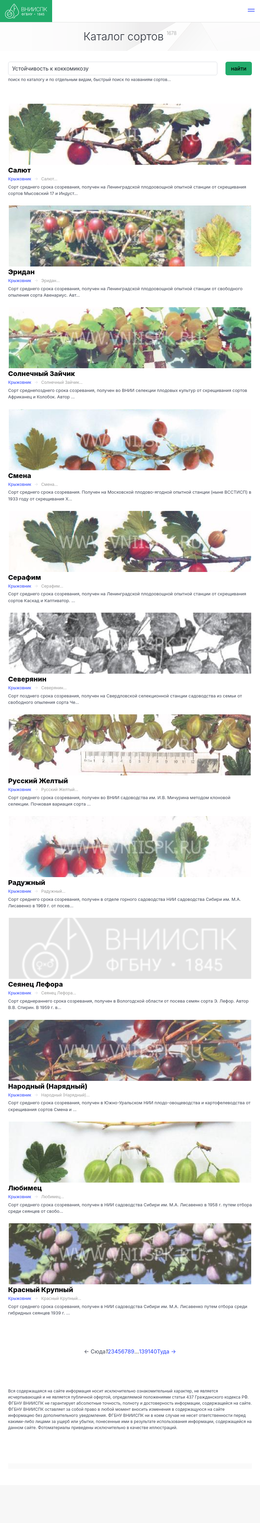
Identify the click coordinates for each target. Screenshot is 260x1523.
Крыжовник (19, 178)
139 (143, 1351)
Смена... (49, 484)
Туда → (166, 1351)
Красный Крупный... (61, 1298)
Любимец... (52, 1196)
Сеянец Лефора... (58, 992)
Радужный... (53, 891)
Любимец (25, 1188)
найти (238, 68)
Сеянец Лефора (35, 984)
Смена (19, 476)
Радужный (26, 882)
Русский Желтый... (59, 789)
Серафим (24, 577)
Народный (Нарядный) (47, 1086)
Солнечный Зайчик (41, 374)
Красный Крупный (40, 1290)
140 (152, 1351)
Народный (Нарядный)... (65, 1094)
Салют (19, 170)
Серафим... (52, 586)
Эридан (21, 272)
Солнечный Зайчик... (62, 382)
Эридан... (50, 280)
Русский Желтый (38, 781)
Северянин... (54, 687)
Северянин (27, 679)
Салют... (49, 178)
